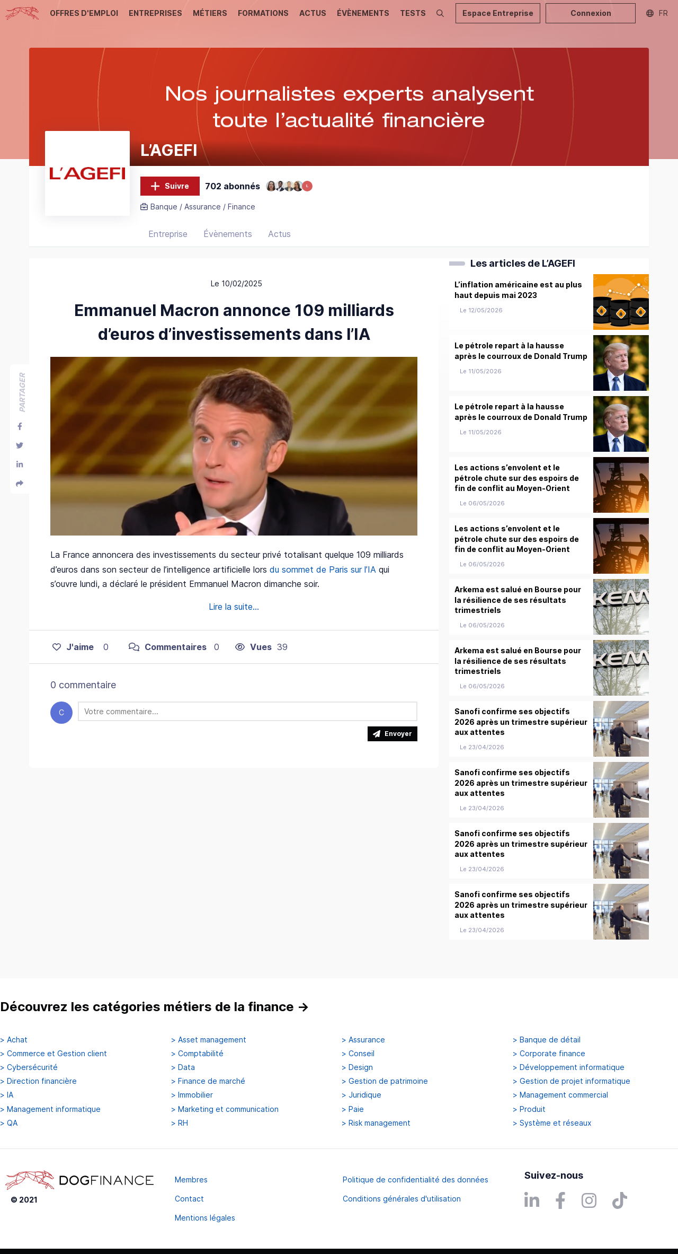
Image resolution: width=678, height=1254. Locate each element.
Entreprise (168, 246)
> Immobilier (192, 1095)
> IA (6, 1095)
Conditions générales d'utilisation (402, 1198)
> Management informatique (50, 1109)
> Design (357, 1067)
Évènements (227, 246)
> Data (183, 1067)
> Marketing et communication (225, 1109)
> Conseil (358, 1053)
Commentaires (168, 659)
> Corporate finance (549, 1053)
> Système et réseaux (552, 1123)
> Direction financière (38, 1081)
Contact (189, 1198)
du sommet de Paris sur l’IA (323, 581)
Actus (279, 246)
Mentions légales (205, 1217)
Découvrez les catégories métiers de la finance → (154, 1007)
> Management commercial (560, 1095)
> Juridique (361, 1095)
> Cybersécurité (29, 1067)
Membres (191, 1179)
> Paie (353, 1109)
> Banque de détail (547, 1040)
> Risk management (376, 1123)
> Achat (14, 1040)
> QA (8, 1123)
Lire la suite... (234, 618)
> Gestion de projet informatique (571, 1081)
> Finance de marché (208, 1081)
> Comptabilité (197, 1053)
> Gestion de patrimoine (385, 1081)
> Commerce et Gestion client (53, 1053)
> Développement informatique (569, 1067)
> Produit (529, 1109)
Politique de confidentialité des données (415, 1179)
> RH (179, 1123)
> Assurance (363, 1040)
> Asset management (208, 1040)
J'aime (73, 659)
